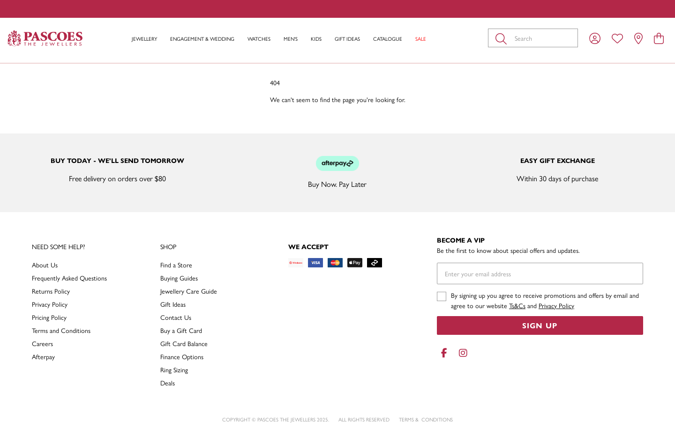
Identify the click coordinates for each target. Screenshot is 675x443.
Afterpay (43, 356)
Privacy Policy (50, 304)
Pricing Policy (49, 317)
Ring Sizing (174, 369)
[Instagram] (461, 353)
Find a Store (176, 264)
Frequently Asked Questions (69, 277)
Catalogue (387, 38)
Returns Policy (51, 290)
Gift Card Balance (184, 343)
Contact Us (175, 317)
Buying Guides (179, 277)
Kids (316, 38)
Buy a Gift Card (181, 330)
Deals (167, 382)
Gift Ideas (347, 38)
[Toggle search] (503, 38)
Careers (42, 343)
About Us (45, 264)
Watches (259, 38)
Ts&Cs (517, 305)
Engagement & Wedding (202, 38)
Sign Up (539, 325)
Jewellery (144, 38)
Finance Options (181, 356)
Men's (291, 38)
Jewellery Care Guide (188, 290)
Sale (420, 38)
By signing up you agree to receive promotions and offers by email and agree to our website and (545, 300)
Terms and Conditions (61, 330)
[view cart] (659, 38)
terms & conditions (426, 419)
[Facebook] (444, 353)
